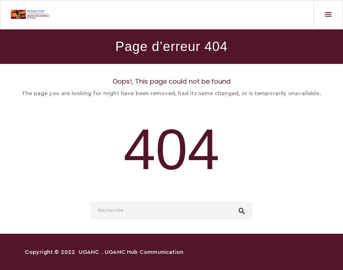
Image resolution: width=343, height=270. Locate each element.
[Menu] (328, 14)
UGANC (89, 252)
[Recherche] (171, 210)
